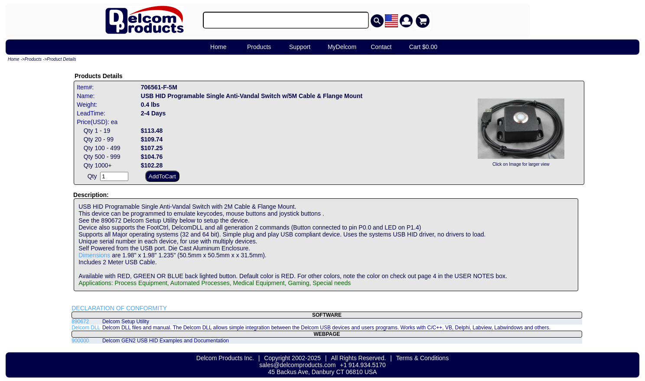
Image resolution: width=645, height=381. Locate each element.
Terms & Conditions (422, 358)
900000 (80, 341)
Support (299, 46)
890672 (80, 322)
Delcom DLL (86, 328)
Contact (381, 46)
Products (259, 46)
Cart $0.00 (423, 46)
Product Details (61, 59)
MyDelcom (342, 46)
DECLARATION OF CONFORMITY (119, 308)
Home (218, 46)
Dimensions (94, 255)
